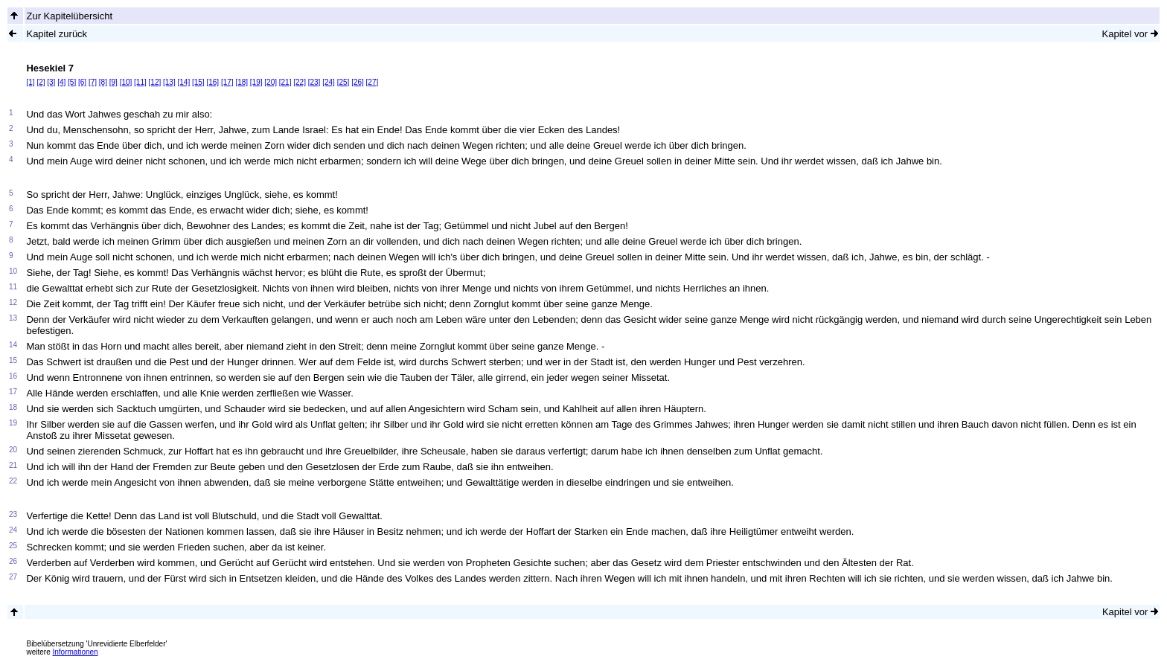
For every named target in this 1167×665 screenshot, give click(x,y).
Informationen (74, 652)
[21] (285, 82)
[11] (140, 82)
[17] (227, 82)
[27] (372, 82)
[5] (72, 82)
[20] (270, 82)
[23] (314, 82)
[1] (30, 82)
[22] (299, 82)
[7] (93, 82)
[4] (61, 82)
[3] (51, 82)
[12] (155, 82)
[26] (357, 82)
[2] (40, 82)
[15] (198, 82)
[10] (126, 82)
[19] (256, 82)
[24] (328, 82)
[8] (103, 82)
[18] (241, 82)
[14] (184, 82)
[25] (343, 82)
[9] (113, 82)
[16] (212, 82)
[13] (169, 82)
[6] (82, 82)
